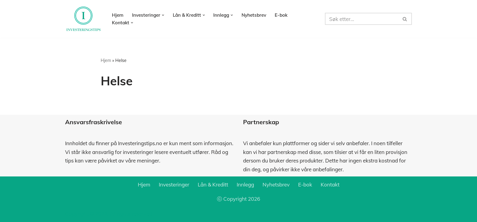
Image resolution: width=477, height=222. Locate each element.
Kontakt (330, 184)
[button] (163, 15)
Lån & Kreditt (213, 184)
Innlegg (245, 184)
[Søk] (361, 19)
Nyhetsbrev (254, 15)
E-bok (281, 15)
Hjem (118, 15)
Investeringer (174, 184)
